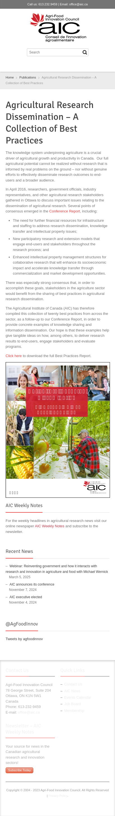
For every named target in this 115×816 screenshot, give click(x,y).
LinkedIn (61, 65)
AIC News (72, 691)
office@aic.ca (78, 4)
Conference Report (64, 211)
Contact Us (73, 684)
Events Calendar (77, 697)
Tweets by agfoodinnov (24, 639)
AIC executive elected (26, 597)
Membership (74, 711)
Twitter (52, 65)
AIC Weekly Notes (49, 526)
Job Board (72, 704)
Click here (14, 356)
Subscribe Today (19, 770)
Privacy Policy (57, 795)
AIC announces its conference (32, 584)
